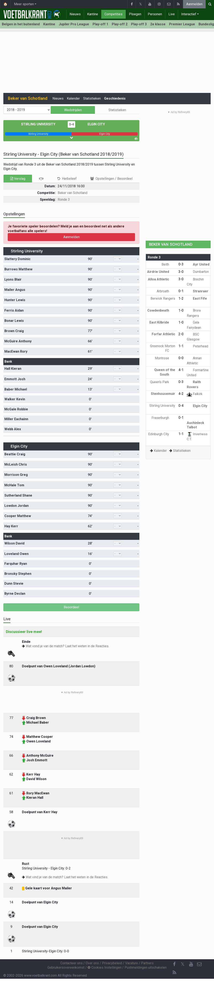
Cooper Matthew (17, 516)
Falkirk (195, 394)
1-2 (180, 298)
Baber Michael (15, 389)
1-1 (180, 346)
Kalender (73, 98)
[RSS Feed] (174, 972)
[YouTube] (191, 964)
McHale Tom (14, 485)
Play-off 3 (139, 24)
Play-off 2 (119, 24)
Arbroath (166, 291)
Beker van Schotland (72, 193)
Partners (147, 963)
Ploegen (135, 14)
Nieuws (75, 14)
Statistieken (92, 98)
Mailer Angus (14, 290)
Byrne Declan (14, 594)
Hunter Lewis (14, 300)
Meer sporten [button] (24, 4)
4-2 (180, 394)
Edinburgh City (161, 434)
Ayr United (198, 264)
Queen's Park (162, 382)
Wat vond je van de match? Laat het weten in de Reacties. (67, 646)
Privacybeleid (112, 963)
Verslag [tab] (17, 179)
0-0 (180, 358)
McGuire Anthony (18, 341)
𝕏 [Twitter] (183, 964)
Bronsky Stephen (17, 574)
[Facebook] (174, 964)
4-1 (180, 370)
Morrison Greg (16, 475)
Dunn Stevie (13, 584)
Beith (168, 264)
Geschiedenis (115, 98)
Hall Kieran (12, 369)
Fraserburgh (163, 418)
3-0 (180, 272)
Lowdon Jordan (16, 506)
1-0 (180, 310)
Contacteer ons (71, 963)
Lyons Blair (13, 279)
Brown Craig (14, 331)
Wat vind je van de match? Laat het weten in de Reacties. (67, 877)
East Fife (197, 298)
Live (171, 14)
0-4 (71, 124)
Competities (113, 14)
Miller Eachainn (16, 419)
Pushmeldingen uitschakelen (146, 967)
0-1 (180, 291)
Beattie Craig (14, 454)
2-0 (180, 334)
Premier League (182, 24)
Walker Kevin (14, 399)
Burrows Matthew (18, 269)
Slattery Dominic (17, 259)
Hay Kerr (11, 526)
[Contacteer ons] (199, 964)
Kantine (92, 14)
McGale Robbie (16, 409)
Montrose (165, 358)
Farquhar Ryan (15, 564)
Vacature (131, 963)
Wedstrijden (73, 110)
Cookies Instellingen (104, 967)
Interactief (188, 14)
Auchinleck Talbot (195, 422)
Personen (155, 14)
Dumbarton (198, 272)
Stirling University (41, 124)
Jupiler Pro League (74, 24)
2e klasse (158, 24)
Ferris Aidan (14, 310)
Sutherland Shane (18, 495)
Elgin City (93, 124)
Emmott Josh (14, 379)
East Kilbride (162, 322)
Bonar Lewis (14, 321)
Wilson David (14, 543)
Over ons (92, 963)
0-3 (180, 264)
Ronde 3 (64, 200)
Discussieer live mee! (24, 631)
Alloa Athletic (161, 279)
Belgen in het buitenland (21, 24)
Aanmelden (194, 4)
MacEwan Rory (15, 351)
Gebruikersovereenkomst (65, 967)
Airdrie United (161, 272)
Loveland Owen (16, 554)
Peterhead (197, 346)
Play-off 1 (100, 24)
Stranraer (197, 291)
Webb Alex (12, 429)
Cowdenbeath (161, 310)
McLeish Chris (15, 464)
